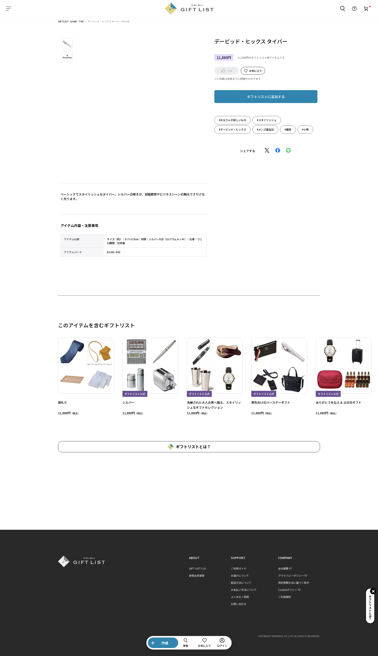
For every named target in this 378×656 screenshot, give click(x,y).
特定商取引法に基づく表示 (290, 582)
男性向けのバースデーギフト (267, 402)
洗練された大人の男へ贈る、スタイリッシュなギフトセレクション (211, 404)
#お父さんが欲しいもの (230, 120)
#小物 (302, 129)
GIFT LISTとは (194, 568)
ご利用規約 (281, 597)
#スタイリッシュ (264, 120)
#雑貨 (285, 129)
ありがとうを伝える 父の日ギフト (336, 402)
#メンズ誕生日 (262, 129)
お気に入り (252, 70)
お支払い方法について (241, 589)
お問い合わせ (236, 604)
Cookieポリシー (284, 589)
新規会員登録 (194, 575)
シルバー (126, 402)
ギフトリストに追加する (263, 96)
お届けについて (237, 575)
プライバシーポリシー (288, 575)
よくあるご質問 (237, 597)
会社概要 (280, 568)
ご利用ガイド (236, 568)
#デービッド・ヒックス (230, 129)
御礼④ (59, 402)
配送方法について (238, 582)
